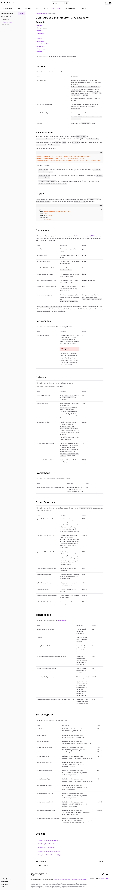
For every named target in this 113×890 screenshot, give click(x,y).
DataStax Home (7, 879)
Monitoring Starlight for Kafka (47, 844)
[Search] (60, 3)
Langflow (29, 9)
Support (4, 884)
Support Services (71, 9)
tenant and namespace (83, 236)
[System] (110, 3)
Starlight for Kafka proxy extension (49, 851)
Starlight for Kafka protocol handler (49, 840)
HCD (38, 9)
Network (39, 38)
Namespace (40, 33)
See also (39, 51)
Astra (19, 9)
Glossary (4, 882)
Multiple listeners (42, 28)
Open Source (57, 9)
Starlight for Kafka (41, 14)
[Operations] (13, 24)
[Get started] (13, 16)
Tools (83, 9)
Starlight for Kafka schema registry (49, 855)
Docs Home (7, 9)
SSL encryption (41, 49)
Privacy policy (57, 879)
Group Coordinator (42, 44)
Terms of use (66, 879)
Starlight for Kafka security (46, 847)
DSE (46, 9)
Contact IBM (104, 878)
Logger (39, 30)
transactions (62, 620)
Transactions (41, 46)
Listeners (39, 25)
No (46, 865)
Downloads (5, 887)
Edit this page (98, 861)
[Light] (105, 3)
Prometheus (40, 41)
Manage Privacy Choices (78, 879)
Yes (39, 865)
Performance (40, 36)
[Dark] (108, 3)
